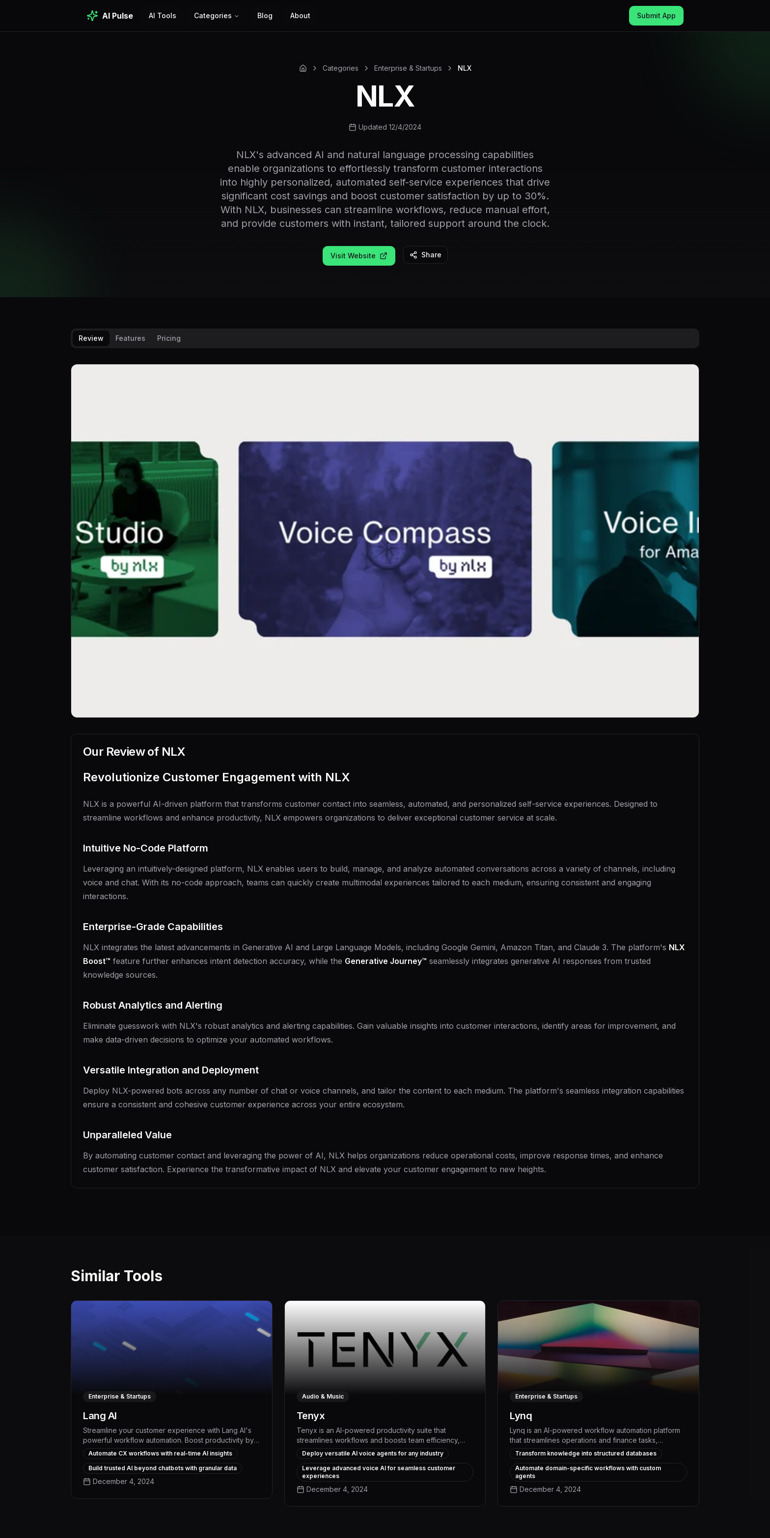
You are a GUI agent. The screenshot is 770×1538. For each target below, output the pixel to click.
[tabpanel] (385, 784)
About (300, 15)
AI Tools (162, 15)
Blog (265, 15)
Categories (217, 15)
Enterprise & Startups (408, 68)
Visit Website (358, 255)
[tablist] (385, 338)
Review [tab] (91, 338)
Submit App (656, 15)
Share (425, 254)
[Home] (303, 68)
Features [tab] (130, 338)
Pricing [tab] (169, 338)
